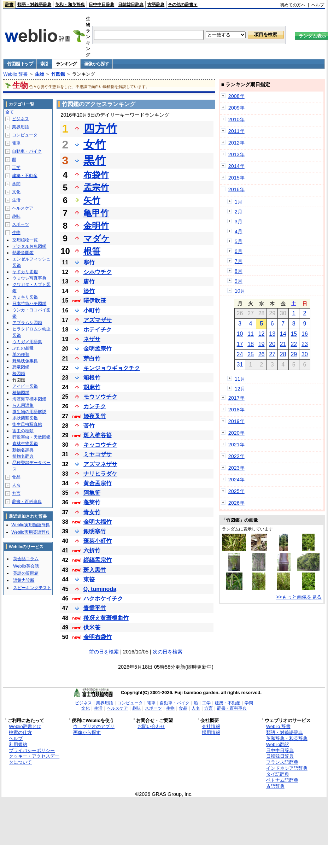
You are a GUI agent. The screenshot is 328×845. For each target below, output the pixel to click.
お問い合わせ (151, 726)
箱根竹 (91, 378)
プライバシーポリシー (32, 750)
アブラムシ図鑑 (27, 322)
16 (304, 334)
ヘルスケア (22, 208)
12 (261, 334)
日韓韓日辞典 (131, 4)
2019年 (236, 421)
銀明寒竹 (94, 531)
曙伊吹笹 (94, 301)
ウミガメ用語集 (27, 341)
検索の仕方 (20, 732)
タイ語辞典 (277, 774)
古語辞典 (155, 4)
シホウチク (97, 272)
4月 (238, 231)
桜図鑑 (18, 373)
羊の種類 (20, 354)
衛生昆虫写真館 (27, 424)
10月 (240, 291)
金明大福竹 (97, 522)
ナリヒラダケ (100, 474)
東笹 (89, 579)
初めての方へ (292, 4)
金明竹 (96, 225)
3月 (238, 221)
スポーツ (20, 224)
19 (261, 344)
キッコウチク (100, 445)
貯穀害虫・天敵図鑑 (31, 437)
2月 (238, 212)
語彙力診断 (23, 580)
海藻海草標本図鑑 (29, 399)
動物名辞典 (23, 449)
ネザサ (91, 339)
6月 (238, 251)
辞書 (9, 4)
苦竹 (89, 426)
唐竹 (89, 281)
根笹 (91, 251)
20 (272, 344)
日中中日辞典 (101, 4)
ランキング (66, 63)
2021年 (236, 444)
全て (9, 112)
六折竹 (91, 550)
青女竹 (91, 512)
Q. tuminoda (99, 589)
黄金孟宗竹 (97, 483)
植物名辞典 (23, 456)
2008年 (236, 96)
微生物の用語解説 (29, 411)
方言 (16, 493)
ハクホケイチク (103, 598)
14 (283, 334)
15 (294, 334)
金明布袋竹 (97, 637)
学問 (16, 183)
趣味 (16, 216)
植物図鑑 (20, 392)
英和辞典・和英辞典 (287, 738)
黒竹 (94, 160)
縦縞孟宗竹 (97, 560)
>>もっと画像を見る (299, 597)
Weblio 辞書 (15, 74)
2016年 (236, 189)
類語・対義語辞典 (34, 4)
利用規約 (18, 744)
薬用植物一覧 (25, 239)
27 (272, 354)
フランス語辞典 (282, 762)
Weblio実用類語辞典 (30, 524)
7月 (238, 261)
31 (240, 365)
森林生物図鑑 (25, 443)
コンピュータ (24, 135)
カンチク (94, 406)
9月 (238, 281)
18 (250, 344)
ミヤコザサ (97, 454)
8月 (238, 271)
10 (240, 334)
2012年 (236, 143)
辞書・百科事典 (27, 501)
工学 (16, 167)
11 (250, 334)
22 (294, 344)
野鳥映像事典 (25, 360)
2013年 (236, 154)
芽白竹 (91, 359)
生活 (16, 200)
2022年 (236, 456)
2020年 (236, 433)
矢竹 (91, 200)
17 (240, 344)
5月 (238, 241)
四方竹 (100, 128)
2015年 (236, 178)
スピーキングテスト (32, 587)
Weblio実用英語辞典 (30, 532)
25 (250, 354)
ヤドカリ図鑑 (25, 271)
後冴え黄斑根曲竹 (106, 618)
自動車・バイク (27, 151)
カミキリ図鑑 (25, 297)
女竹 (94, 144)
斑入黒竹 (94, 570)
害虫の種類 (23, 430)
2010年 (236, 119)
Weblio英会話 (26, 566)
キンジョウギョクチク (111, 368)
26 (261, 354)
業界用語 (20, 126)
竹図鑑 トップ (20, 63)
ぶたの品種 (23, 348)
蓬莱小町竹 (97, 541)
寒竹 (89, 262)
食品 (16, 477)
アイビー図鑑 (25, 386)
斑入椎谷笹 (97, 435)
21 (283, 344)
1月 (238, 202)
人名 (16, 485)
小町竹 (91, 310)
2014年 (236, 166)
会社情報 (211, 726)
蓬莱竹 (91, 502)
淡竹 (89, 291)
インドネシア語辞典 (287, 768)
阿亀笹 (91, 493)
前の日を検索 (104, 652)
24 (240, 354)
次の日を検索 (167, 652)
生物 (39, 74)
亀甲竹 (96, 213)
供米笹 (91, 627)
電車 (16, 143)
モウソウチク (100, 397)
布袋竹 (96, 175)
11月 (240, 379)
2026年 (236, 503)
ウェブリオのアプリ (94, 726)
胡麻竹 (91, 387)
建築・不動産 (24, 175)
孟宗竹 (96, 187)
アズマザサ (97, 320)
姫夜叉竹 (94, 416)
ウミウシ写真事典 (29, 278)
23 (304, 344)
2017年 (236, 398)
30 (304, 354)
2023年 (236, 468)
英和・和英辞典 (70, 4)
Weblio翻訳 (277, 744)
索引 (44, 63)
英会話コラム (26, 558)
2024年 (236, 479)
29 (294, 354)
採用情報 (211, 732)
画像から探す (96, 63)
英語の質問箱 (26, 573)
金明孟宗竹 (97, 349)
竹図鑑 (58, 74)
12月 (240, 389)
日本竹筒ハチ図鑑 (29, 303)
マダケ (96, 238)
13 (272, 334)
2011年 (236, 131)
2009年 (236, 108)
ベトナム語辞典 (282, 780)
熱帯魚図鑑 (23, 252)
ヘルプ (317, 4)
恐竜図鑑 (20, 367)
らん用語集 (23, 405)
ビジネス (20, 118)
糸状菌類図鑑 (25, 418)
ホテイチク (97, 330)
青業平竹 (94, 608)
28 (283, 354)
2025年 (236, 491)
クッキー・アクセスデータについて (34, 759)
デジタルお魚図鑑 (29, 246)
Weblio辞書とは (25, 726)
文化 (16, 191)
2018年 (236, 409)
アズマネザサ (100, 464)
